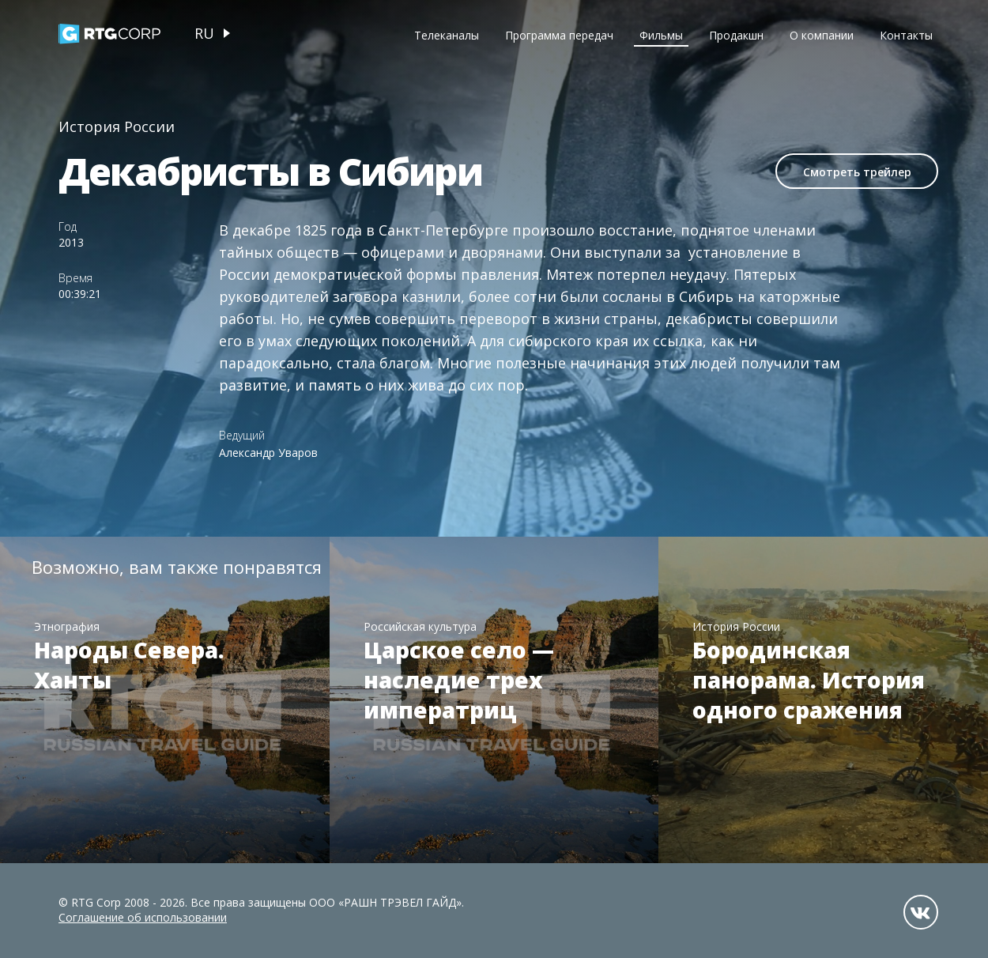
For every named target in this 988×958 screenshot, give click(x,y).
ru (204, 33)
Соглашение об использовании (142, 917)
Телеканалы (446, 35)
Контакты (906, 35)
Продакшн (736, 35)
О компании (822, 35)
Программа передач (559, 35)
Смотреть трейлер (857, 171)
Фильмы (661, 35)
